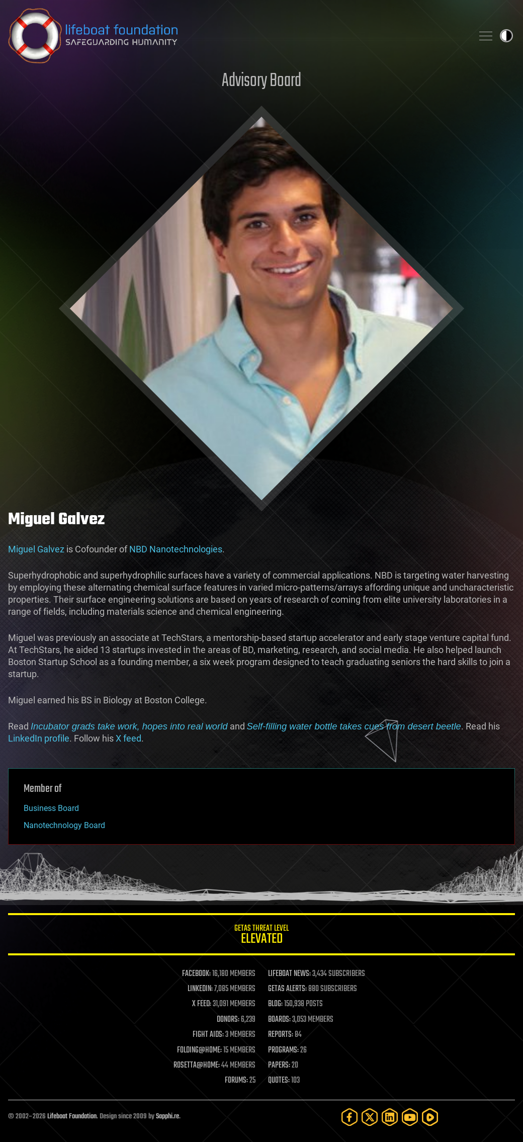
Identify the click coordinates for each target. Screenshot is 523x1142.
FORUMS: (236, 1080)
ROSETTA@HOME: (196, 1065)
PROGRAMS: (283, 1050)
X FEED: (201, 1004)
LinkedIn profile (38, 738)
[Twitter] (370, 1117)
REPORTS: (280, 1034)
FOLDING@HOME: (199, 1050)
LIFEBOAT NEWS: (289, 974)
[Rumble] (430, 1117)
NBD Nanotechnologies (175, 549)
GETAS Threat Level (261, 936)
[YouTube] (410, 1117)
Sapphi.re (167, 1116)
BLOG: (275, 1004)
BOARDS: (279, 1019)
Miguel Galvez (36, 549)
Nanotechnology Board (64, 825)
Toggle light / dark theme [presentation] (506, 35)
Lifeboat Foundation (72, 1116)
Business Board (51, 808)
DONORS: (228, 1019)
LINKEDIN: (200, 989)
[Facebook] (349, 1117)
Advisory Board (261, 81)
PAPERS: (279, 1065)
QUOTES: (279, 1080)
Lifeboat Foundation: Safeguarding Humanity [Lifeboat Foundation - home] (236, 35)
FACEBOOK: (196, 974)
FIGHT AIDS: (208, 1034)
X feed (128, 738)
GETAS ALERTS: (287, 989)
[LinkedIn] (390, 1117)
